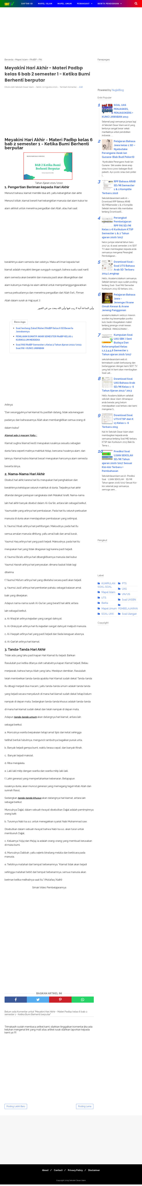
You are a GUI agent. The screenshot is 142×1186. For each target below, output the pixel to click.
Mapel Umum (65, 4)
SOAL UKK (107, 613)
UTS (103, 597)
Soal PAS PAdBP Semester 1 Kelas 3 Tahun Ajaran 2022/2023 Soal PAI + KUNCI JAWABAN (48, 348)
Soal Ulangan (129, 613)
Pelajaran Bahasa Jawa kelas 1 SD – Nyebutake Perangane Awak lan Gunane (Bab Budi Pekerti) (118, 149)
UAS (124, 588)
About (43, 1172)
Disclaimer (96, 1172)
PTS (124, 583)
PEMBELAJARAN (128, 608)
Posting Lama (84, 1108)
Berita (104, 603)
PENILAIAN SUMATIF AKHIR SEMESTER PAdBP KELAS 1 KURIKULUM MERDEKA (44, 339)
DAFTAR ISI (27, 4)
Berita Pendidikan (108, 4)
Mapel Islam (45, 4)
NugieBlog (118, 90)
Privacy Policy (75, 1172)
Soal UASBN (129, 599)
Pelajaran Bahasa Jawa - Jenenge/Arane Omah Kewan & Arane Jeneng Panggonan (118, 302)
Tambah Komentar (68, 88)
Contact (57, 1172)
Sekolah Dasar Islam (77, 1182)
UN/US (126, 594)
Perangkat (83, 4)
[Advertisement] (71, 32)
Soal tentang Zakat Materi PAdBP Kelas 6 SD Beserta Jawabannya (44, 331)
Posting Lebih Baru (16, 1108)
